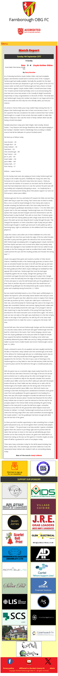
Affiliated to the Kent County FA (31, 668)
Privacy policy (8, 668)
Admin (52, 668)
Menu (4, 43)
